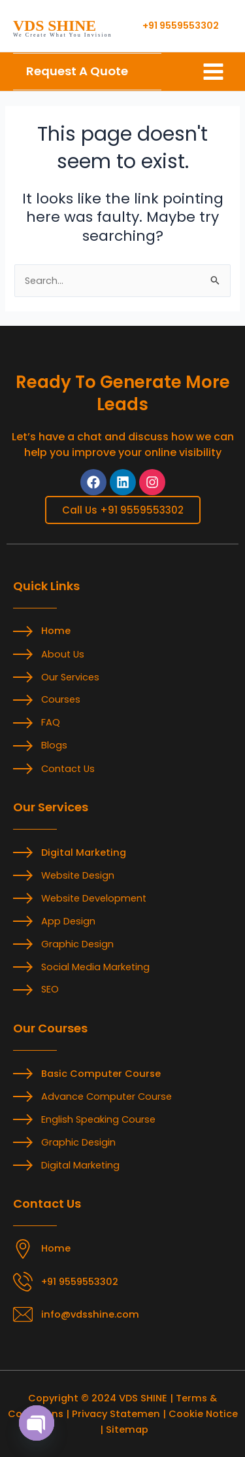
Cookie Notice (203, 1413)
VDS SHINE (54, 25)
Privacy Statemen (116, 1413)
